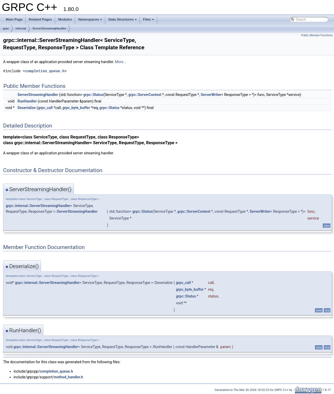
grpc (6, 28)
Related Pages (40, 19)
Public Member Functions (317, 35)
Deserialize (26, 108)
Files (148, 19)
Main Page (14, 19)
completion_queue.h (44, 71)
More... (120, 62)
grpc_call (45, 108)
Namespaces (90, 19)
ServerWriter (211, 95)
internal (21, 28)
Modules (65, 19)
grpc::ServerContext (144, 95)
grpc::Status (93, 95)
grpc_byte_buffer (76, 108)
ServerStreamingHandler (49, 28)
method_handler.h (68, 377)
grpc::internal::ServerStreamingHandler (38, 206)
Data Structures (122, 19)
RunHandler (27, 101)
